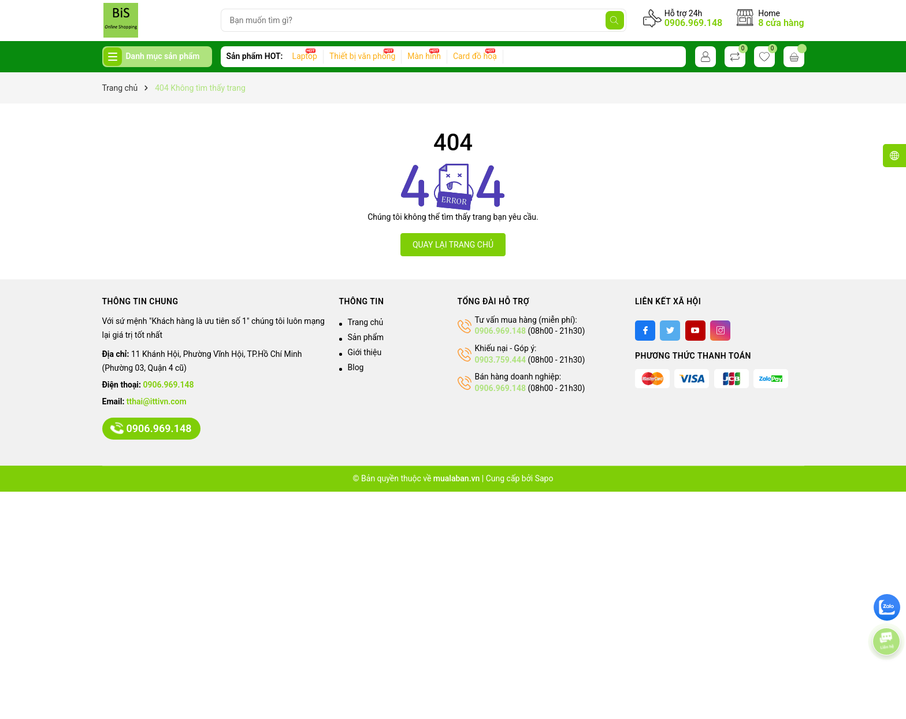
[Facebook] (645, 330)
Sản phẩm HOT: (254, 56)
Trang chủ (366, 322)
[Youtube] (695, 330)
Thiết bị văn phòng (362, 56)
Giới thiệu (365, 352)
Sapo (544, 478)
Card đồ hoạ (475, 56)
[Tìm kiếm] (615, 20)
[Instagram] (720, 330)
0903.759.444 (500, 359)
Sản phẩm (366, 337)
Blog (356, 367)
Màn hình (424, 56)
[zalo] (887, 607)
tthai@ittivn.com (157, 401)
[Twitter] (670, 330)
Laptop (304, 56)
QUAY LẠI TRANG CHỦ (453, 244)
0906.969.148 (693, 22)
